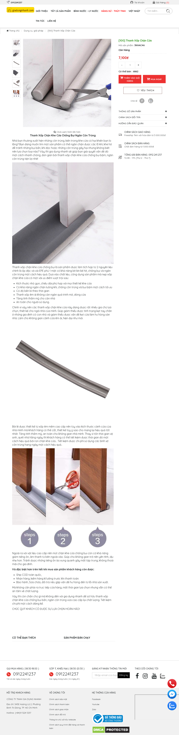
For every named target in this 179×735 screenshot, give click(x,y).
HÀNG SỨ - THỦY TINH (113, 11)
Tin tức (40, 20)
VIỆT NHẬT (134, 11)
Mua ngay (154, 79)
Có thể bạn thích (24, 637)
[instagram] (146, 677)
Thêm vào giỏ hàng (130, 79)
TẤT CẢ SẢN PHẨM (61, 11)
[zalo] (162, 675)
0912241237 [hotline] (67, 674)
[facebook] (138, 677)
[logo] (20, 10)
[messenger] (172, 694)
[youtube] (155, 677)
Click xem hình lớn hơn (67, 131)
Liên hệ (51, 20)
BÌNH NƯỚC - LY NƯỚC (86, 11)
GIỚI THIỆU (42, 11)
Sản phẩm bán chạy (77, 637)
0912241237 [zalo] (24, 674)
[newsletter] (124, 675)
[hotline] (172, 683)
